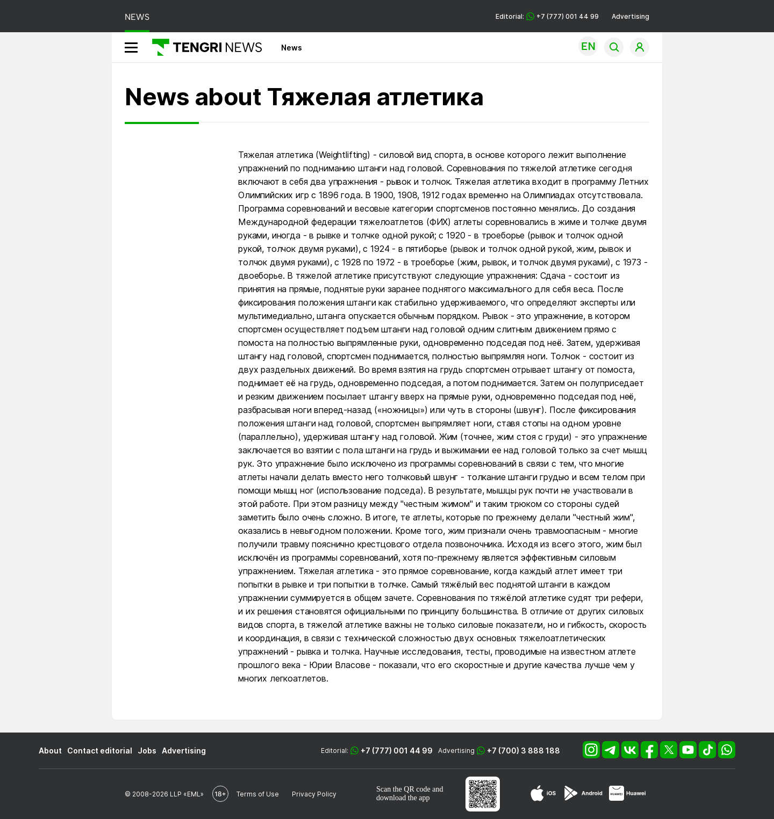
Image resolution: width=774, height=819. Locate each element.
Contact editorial (99, 750)
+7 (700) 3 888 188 (523, 750)
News (291, 47)
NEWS (137, 17)
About (50, 750)
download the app (403, 798)
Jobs (147, 750)
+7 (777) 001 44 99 (397, 750)
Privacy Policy (314, 794)
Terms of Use (257, 794)
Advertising (630, 16)
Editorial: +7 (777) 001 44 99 (547, 16)
